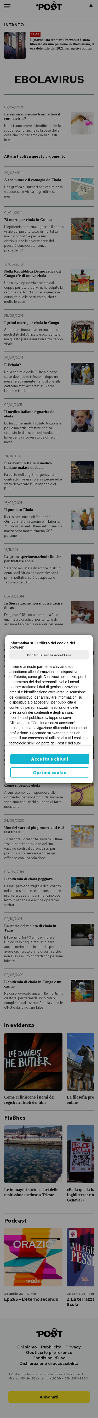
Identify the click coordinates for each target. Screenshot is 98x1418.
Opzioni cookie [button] (50, 772)
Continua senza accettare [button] (49, 655)
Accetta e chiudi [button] (49, 759)
